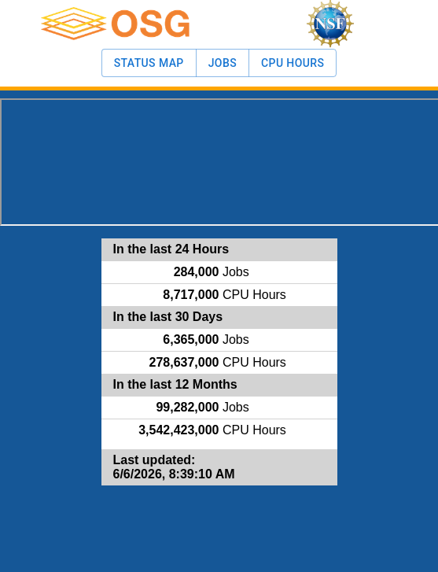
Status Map (149, 63)
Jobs (222, 63)
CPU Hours (292, 63)
